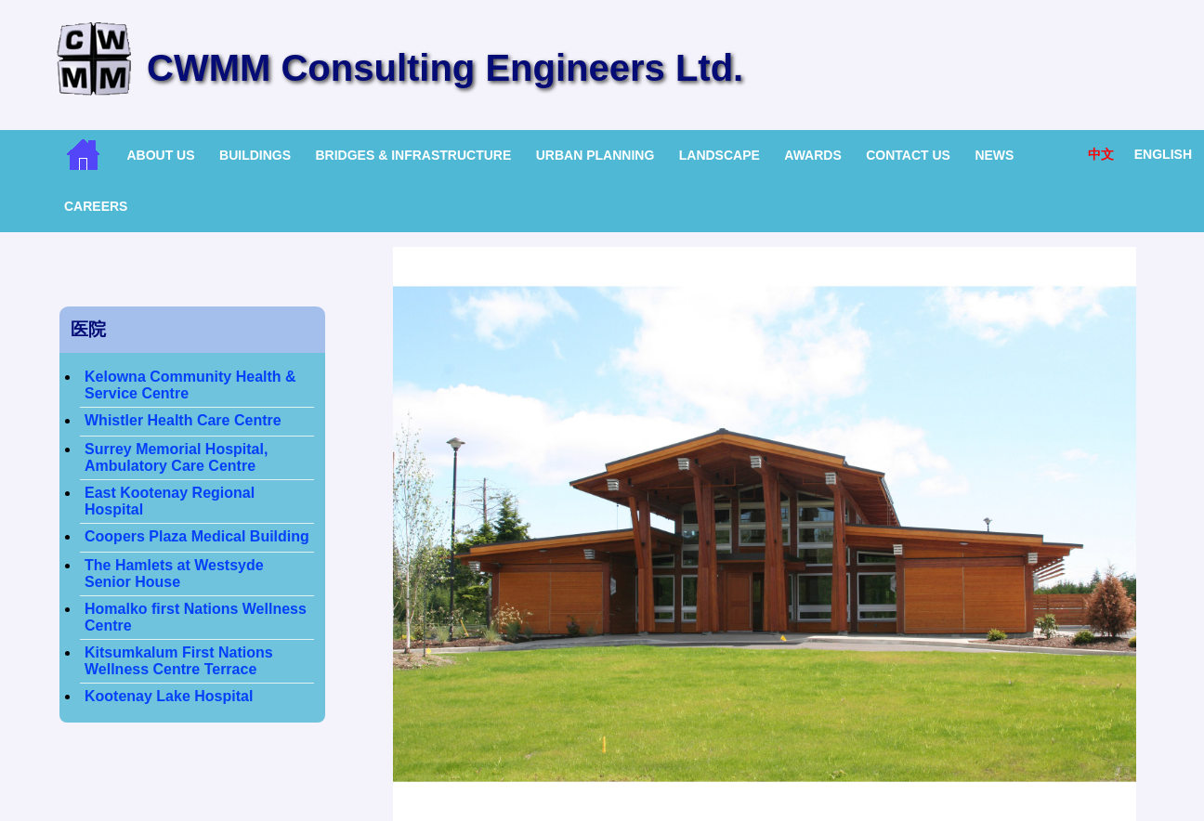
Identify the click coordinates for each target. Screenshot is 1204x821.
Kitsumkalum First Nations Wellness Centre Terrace (179, 661)
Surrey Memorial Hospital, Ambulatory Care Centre (176, 457)
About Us (160, 155)
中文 (1101, 154)
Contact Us (908, 155)
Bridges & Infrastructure (413, 155)
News (994, 155)
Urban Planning (595, 155)
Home (83, 154)
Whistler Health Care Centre (183, 420)
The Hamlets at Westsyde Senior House (174, 573)
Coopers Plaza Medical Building (197, 536)
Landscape (719, 155)
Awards (812, 155)
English (1163, 154)
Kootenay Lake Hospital (169, 696)
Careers (95, 206)
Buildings (255, 155)
